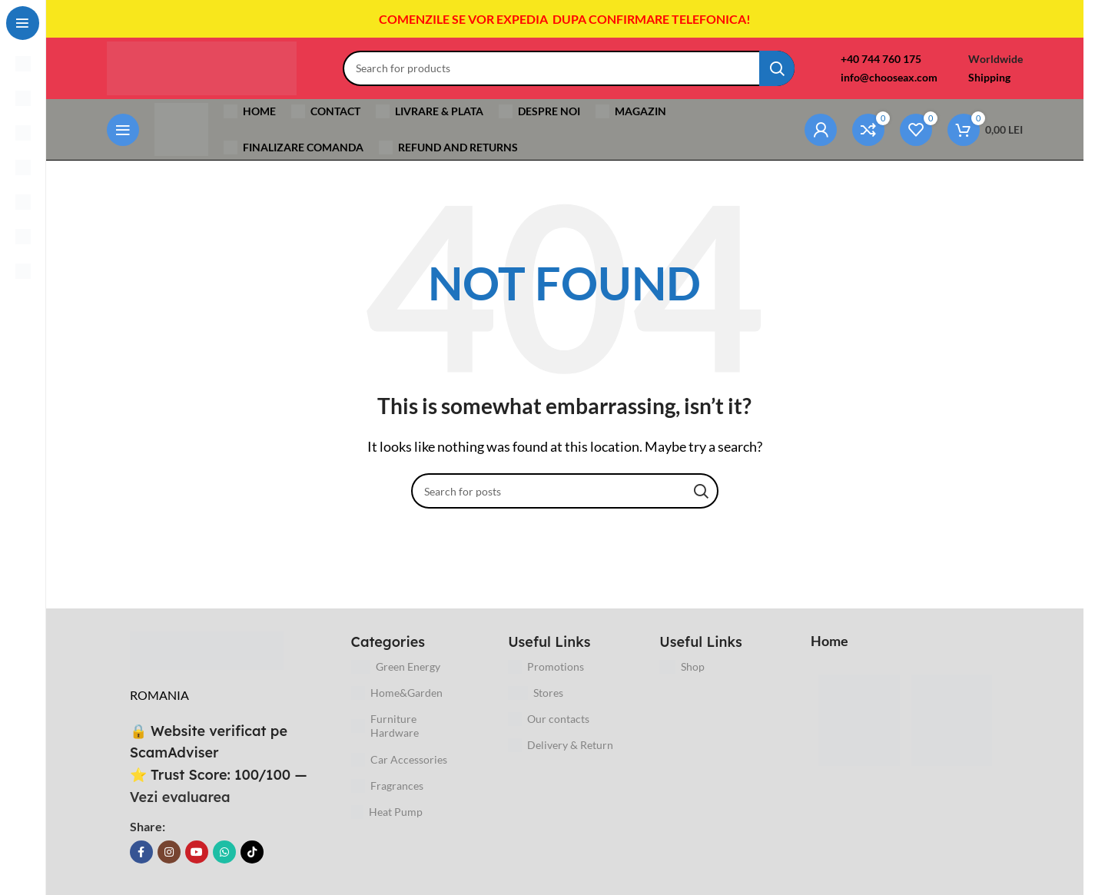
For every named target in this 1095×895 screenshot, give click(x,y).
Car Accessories (399, 760)
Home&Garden (397, 693)
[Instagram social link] (169, 852)
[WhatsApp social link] (224, 852)
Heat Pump (387, 812)
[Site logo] (202, 66)
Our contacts (548, 720)
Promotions (546, 667)
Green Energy (396, 667)
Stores (535, 693)
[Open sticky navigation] (123, 129)
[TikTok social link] (252, 852)
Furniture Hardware (385, 726)
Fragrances (387, 786)
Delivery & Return (560, 746)
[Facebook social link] (141, 852)
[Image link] (207, 649)
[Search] (569, 68)
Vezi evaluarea (180, 797)
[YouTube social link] (196, 852)
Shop (682, 667)
